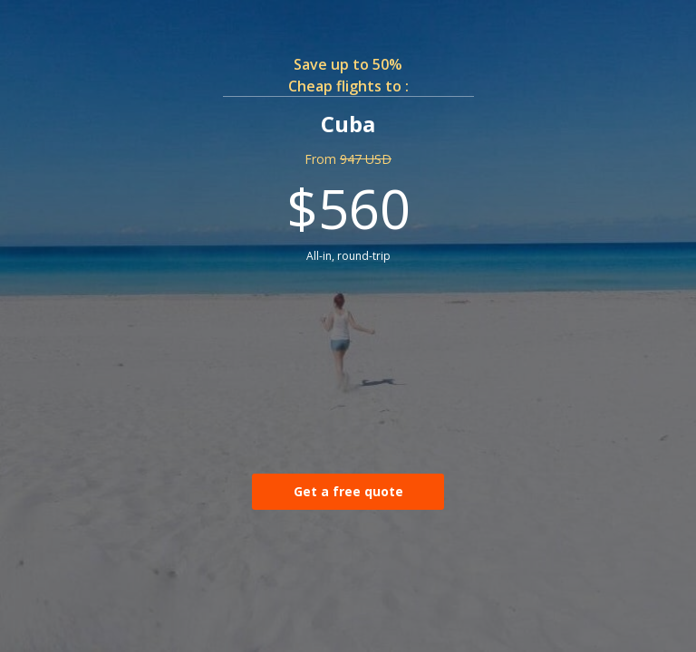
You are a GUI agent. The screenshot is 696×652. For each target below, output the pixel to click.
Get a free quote (348, 491)
